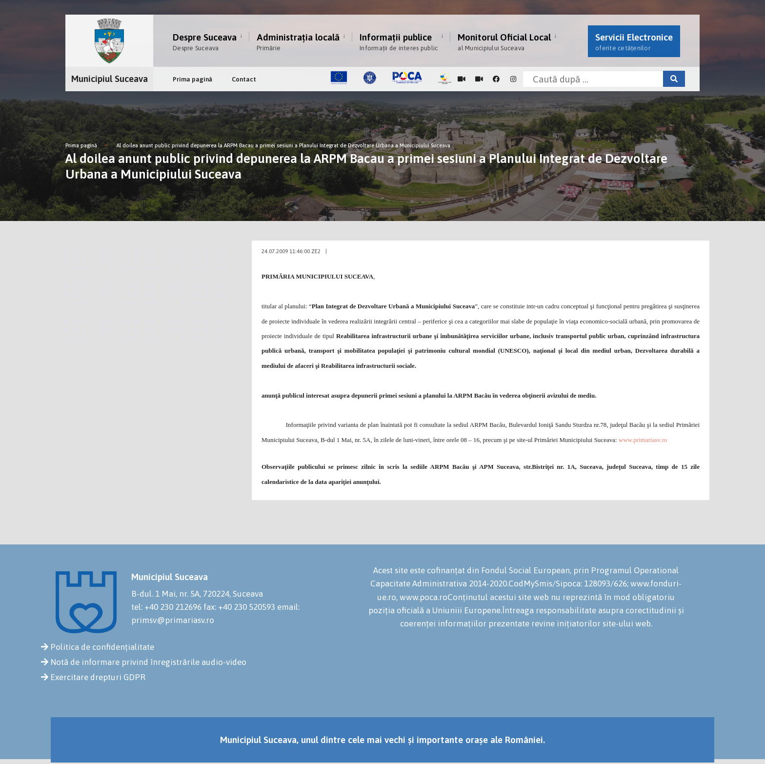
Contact (244, 79)
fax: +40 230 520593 (239, 607)
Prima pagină (192, 79)
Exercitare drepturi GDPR (97, 677)
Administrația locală (298, 42)
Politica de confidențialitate (102, 647)
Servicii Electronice (634, 42)
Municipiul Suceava (109, 78)
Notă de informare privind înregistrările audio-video (148, 662)
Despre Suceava (205, 42)
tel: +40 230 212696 (166, 607)
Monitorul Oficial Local (504, 42)
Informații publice (399, 42)
